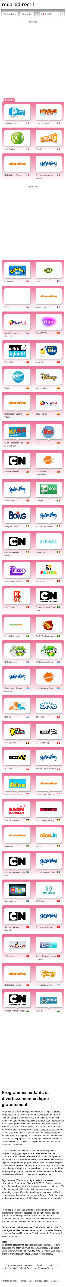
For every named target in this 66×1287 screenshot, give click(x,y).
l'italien (17, 1153)
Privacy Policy (41, 1281)
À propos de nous (9, 1281)
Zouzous (44, 1129)
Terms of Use (26, 1281)
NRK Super (41, 901)
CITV (6, 307)
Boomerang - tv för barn (46, 872)
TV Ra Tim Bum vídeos (46, 636)
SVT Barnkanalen (12, 820)
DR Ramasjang (42, 743)
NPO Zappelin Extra (44, 662)
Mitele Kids (9, 362)
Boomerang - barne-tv (45, 927)
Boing (6, 388)
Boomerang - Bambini (45, 526)
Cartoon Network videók (14, 1011)
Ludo (36, 1129)
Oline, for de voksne (13, 794)
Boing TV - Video (11, 526)
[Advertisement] (33, 57)
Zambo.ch (40, 717)
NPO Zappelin (10, 662)
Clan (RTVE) (41, 333)
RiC (37, 443)
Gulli (11, 1132)
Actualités (26, 14)
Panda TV (40, 581)
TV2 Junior (9, 956)
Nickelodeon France (13, 175)
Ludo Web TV (10, 123)
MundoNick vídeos (12, 636)
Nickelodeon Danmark (45, 794)
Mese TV (39, 1011)
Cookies (54, 1281)
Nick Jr (39, 846)
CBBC (38, 281)
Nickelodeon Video (44, 985)
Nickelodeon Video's (44, 688)
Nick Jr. (7, 717)
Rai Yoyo (39, 501)
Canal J (39, 149)
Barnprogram (10, 901)
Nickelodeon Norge (12, 985)
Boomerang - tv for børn (46, 769)
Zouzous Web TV (43, 123)
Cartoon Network (11, 472)
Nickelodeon (41, 307)
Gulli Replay (9, 149)
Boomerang (9, 501)
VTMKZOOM (10, 743)
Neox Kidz (40, 362)
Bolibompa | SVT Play (45, 820)
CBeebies (8, 281)
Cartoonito (40, 552)
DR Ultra (8, 769)
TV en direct (10, 14)
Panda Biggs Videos (13, 581)
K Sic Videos (9, 607)
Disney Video (41, 388)
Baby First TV (41, 414)
